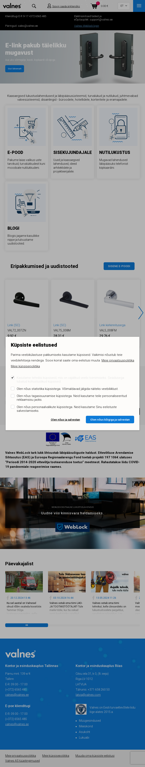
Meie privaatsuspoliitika (118, 360)
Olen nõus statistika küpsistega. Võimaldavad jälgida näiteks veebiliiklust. (67, 389)
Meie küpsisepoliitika (25, 366)
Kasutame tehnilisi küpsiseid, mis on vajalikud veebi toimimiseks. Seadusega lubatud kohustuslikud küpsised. (70, 379)
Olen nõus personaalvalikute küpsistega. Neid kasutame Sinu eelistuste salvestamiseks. (67, 409)
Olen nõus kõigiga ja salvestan (110, 419)
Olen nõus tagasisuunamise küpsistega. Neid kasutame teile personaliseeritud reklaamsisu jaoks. (72, 398)
